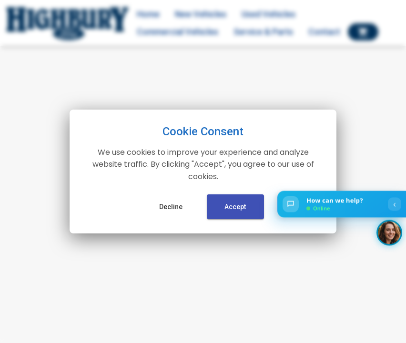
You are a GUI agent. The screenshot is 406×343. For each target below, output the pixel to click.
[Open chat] (341, 204)
